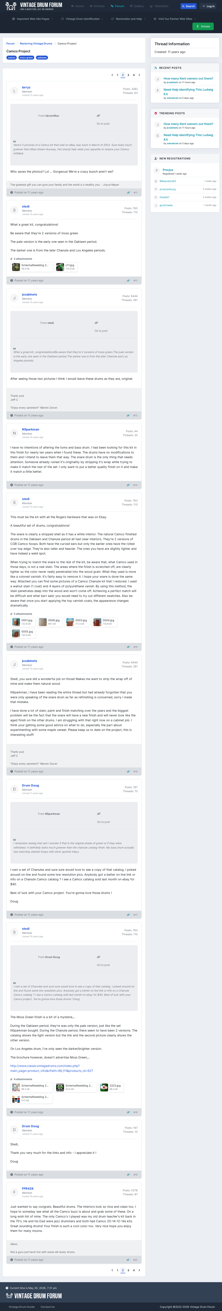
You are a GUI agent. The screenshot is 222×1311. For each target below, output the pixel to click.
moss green (26, 57)
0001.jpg (26, 620)
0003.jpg (81, 620)
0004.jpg (108, 620)
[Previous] (112, 75)
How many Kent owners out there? (188, 78)
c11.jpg (70, 265)
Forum (117, 6)
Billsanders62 (168, 181)
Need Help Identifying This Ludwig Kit (188, 92)
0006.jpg (54, 620)
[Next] (139, 75)
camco (11, 57)
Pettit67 (164, 197)
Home (77, 6)
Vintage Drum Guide (22, 1306)
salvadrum (173, 97)
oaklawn (42, 57)
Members (159, 6)
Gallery (137, 6)
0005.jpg (27, 631)
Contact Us (48, 1306)
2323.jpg (115, 1085)
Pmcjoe (168, 170)
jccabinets (173, 82)
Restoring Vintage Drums (36, 43)
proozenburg (168, 189)
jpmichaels (166, 205)
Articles (97, 6)
